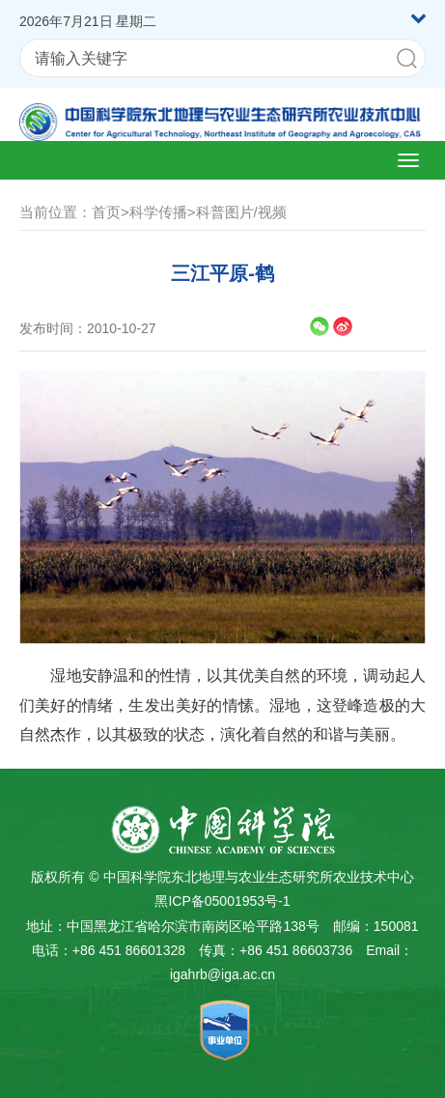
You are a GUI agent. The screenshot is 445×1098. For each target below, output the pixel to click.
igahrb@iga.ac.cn (222, 974)
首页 (106, 212)
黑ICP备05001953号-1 (222, 901)
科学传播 (158, 212)
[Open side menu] (408, 160)
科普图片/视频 (241, 212)
